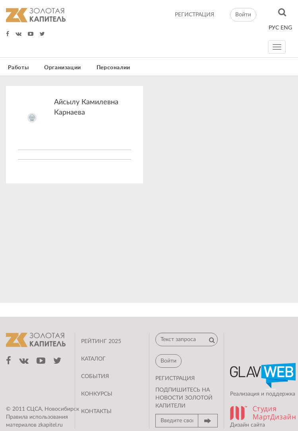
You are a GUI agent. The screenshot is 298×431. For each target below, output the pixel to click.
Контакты (96, 411)
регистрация (194, 15)
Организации (62, 67)
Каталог (93, 359)
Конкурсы (96, 394)
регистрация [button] (175, 378)
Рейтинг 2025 (101, 341)
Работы (18, 67)
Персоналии (113, 67)
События (95, 376)
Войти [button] (243, 15)
